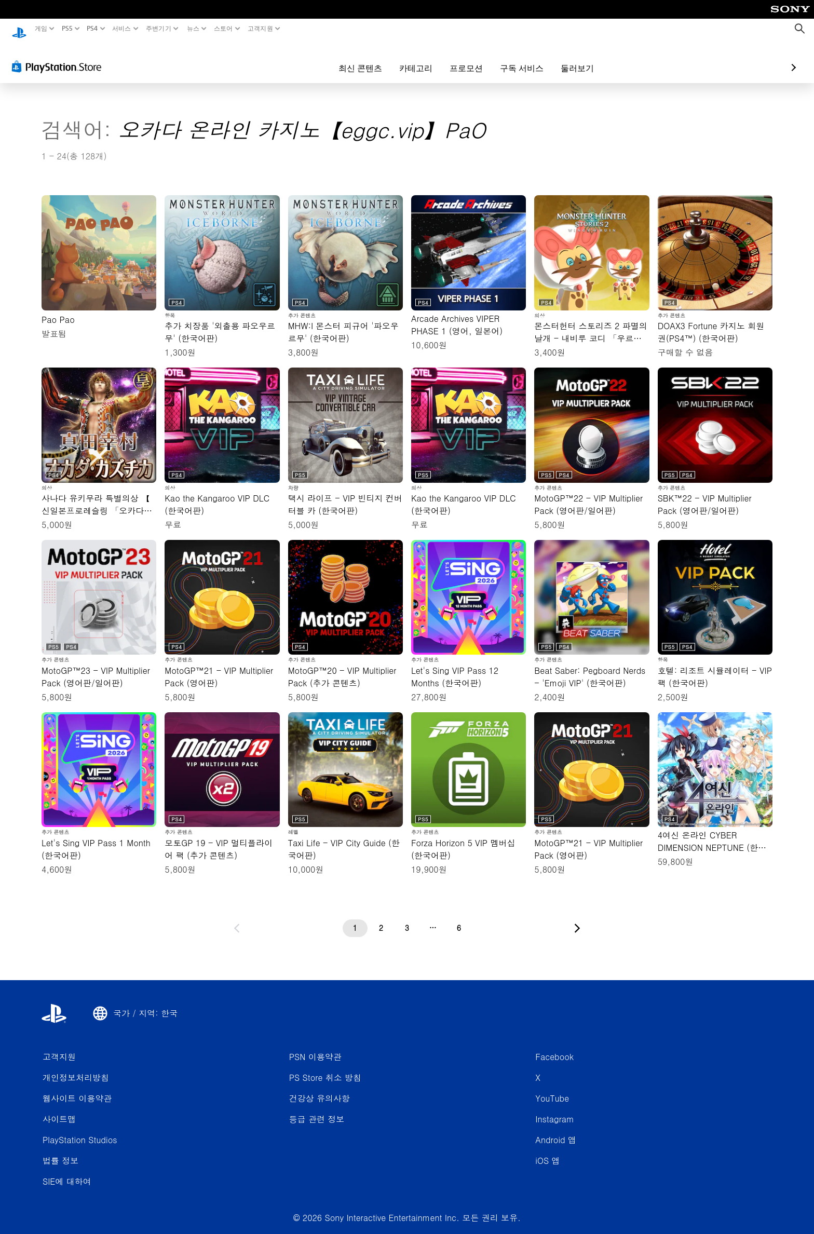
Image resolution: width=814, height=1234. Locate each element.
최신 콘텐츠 (300, 58)
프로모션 (406, 58)
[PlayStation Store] (59, 56)
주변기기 (158, 28)
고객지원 (260, 28)
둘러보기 (517, 58)
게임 (41, 28)
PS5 (66, 28)
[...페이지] (432, 918)
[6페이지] (458, 918)
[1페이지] (355, 918)
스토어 (223, 28)
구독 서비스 (461, 58)
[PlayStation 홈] (19, 29)
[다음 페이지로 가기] (577, 918)
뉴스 (193, 28)
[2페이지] (381, 918)
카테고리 (355, 58)
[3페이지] (407, 918)
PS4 (92, 28)
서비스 (121, 28)
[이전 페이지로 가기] (236, 918)
